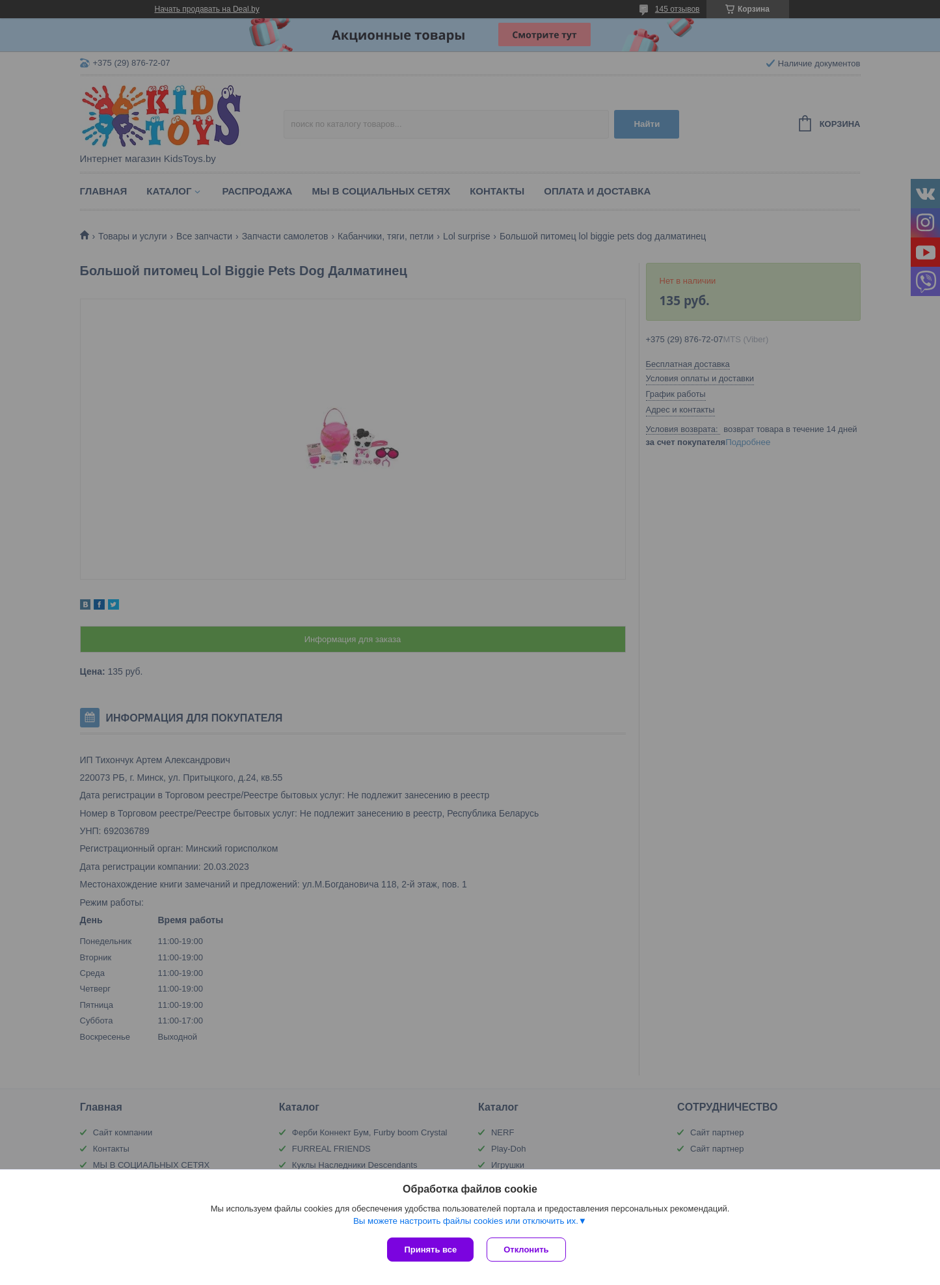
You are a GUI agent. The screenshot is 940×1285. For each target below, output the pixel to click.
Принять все (430, 1249)
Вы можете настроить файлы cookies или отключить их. (465, 1221)
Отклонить (526, 1249)
